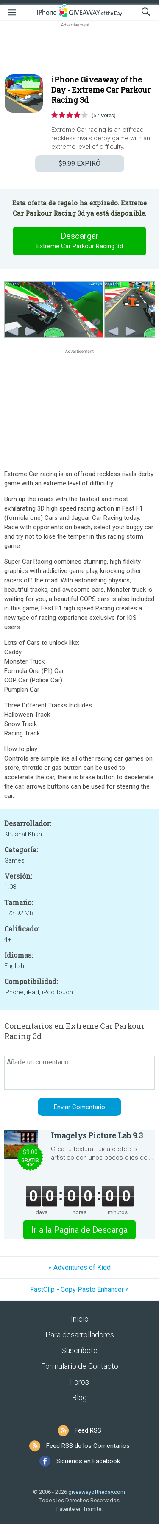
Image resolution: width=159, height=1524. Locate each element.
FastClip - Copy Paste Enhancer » (79, 1290)
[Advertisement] (79, 49)
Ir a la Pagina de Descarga (79, 1230)
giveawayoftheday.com (96, 1492)
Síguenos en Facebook (88, 1461)
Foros (79, 1381)
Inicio (80, 1318)
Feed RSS (88, 1430)
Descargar (79, 241)
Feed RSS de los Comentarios (88, 1446)
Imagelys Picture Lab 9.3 (97, 1135)
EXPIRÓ (79, 163)
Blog (79, 1397)
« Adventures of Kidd (79, 1267)
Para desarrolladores (79, 1334)
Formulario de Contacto (79, 1366)
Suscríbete (79, 1350)
